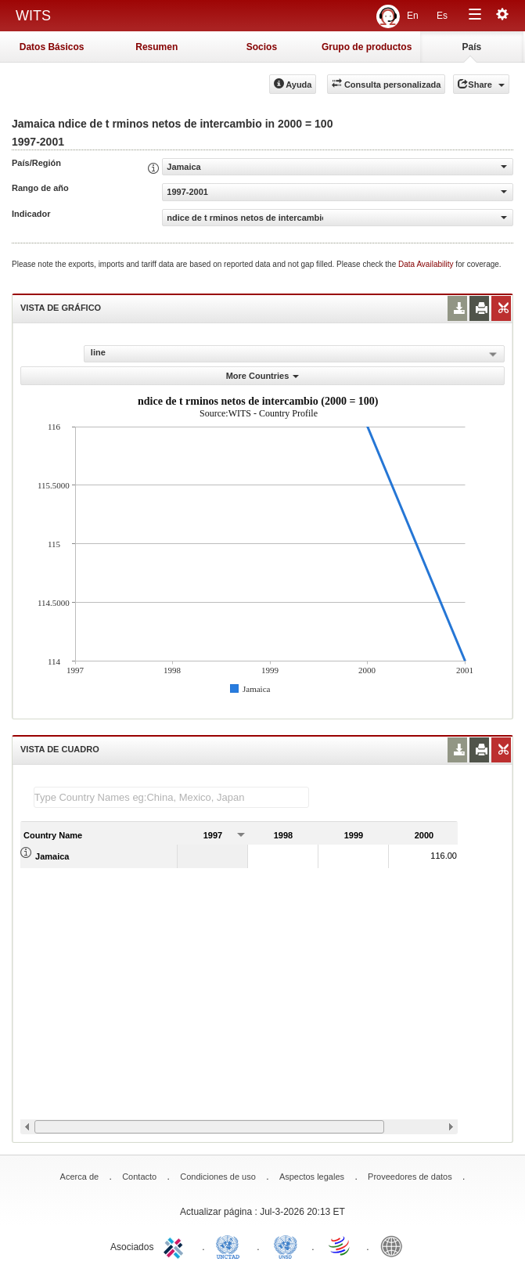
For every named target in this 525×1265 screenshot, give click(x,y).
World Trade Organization (340, 1245)
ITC (176, 1245)
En (413, 15)
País (472, 46)
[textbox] (171, 797)
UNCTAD (230, 1245)
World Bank (395, 1245)
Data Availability (426, 264)
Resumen (156, 46)
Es (442, 15)
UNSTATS (285, 1245)
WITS (33, 15)
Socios (261, 46)
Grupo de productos (367, 46)
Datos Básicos (52, 46)
